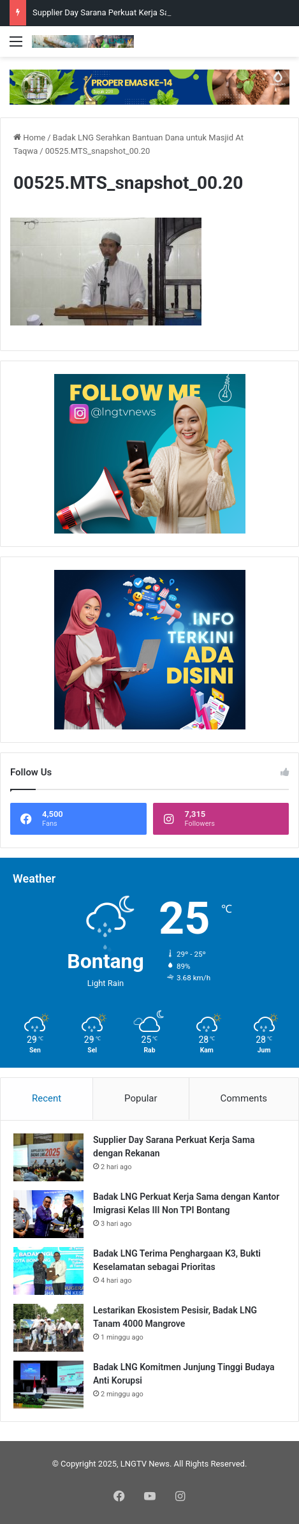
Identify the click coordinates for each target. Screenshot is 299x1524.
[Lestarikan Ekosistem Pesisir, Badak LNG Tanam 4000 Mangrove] (48, 1328)
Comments (244, 1098)
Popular (140, 1098)
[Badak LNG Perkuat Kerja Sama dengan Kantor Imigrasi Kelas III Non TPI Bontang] (48, 1214)
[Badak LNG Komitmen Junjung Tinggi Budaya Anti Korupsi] (48, 1384)
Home (29, 137)
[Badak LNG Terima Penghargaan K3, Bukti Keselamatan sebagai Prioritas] (48, 1271)
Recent (46, 1098)
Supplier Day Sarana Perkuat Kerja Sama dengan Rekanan (138, 12)
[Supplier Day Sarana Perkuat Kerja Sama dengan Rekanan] (48, 1157)
